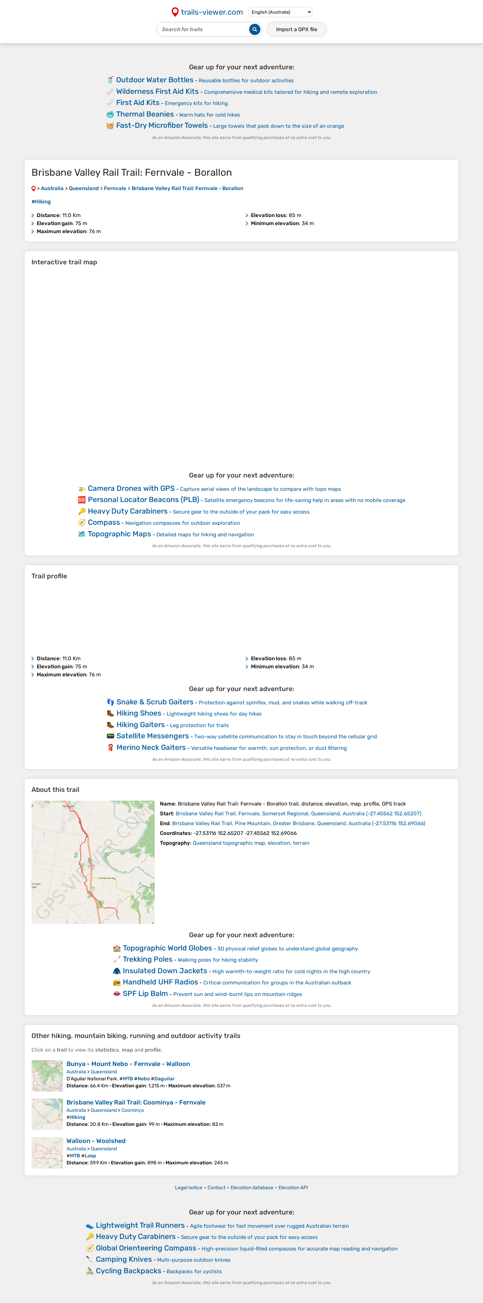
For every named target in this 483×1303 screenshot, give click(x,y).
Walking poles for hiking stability (218, 960)
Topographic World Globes (167, 947)
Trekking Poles (148, 959)
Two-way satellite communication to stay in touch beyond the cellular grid (285, 736)
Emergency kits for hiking (196, 103)
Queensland (104, 1072)
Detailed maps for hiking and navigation (205, 534)
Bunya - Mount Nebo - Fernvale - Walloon (128, 1064)
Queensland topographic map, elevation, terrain (251, 843)
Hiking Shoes (139, 713)
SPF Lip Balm (145, 993)
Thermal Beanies (145, 114)
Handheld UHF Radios (160, 981)
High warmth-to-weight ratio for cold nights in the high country (291, 971)
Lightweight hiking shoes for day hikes (214, 714)
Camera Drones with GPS (131, 488)
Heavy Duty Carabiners (128, 511)
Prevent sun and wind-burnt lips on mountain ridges (237, 994)
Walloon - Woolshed (96, 1141)
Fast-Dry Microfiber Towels (162, 125)
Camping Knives (124, 1259)
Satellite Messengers (153, 735)
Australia (76, 1072)
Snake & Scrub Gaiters (155, 701)
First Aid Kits (138, 102)
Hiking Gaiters (141, 724)
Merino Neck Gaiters (151, 747)
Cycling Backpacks (128, 1270)
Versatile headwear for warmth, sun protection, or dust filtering (269, 748)
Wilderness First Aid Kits (157, 91)
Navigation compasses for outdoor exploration (182, 523)
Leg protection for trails (199, 725)
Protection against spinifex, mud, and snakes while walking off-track (283, 702)
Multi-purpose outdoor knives (194, 1260)
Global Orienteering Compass (146, 1247)
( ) (298, 813)
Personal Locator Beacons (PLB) (143, 499)
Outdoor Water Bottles (155, 79)
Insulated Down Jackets (165, 970)
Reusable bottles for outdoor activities (246, 80)
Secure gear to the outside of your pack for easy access (241, 512)
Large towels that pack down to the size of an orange (278, 126)
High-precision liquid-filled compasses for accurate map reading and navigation (300, 1249)
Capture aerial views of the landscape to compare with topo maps (260, 489)
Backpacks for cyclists (194, 1271)
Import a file (296, 29)
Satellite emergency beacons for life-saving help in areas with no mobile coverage (304, 500)
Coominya (132, 1110)
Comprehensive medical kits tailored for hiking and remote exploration (290, 92)
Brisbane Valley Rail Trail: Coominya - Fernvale (135, 1102)
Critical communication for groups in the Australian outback (277, 983)
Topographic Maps (119, 533)
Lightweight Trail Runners (140, 1225)
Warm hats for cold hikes (209, 115)
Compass (104, 522)
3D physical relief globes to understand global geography (287, 949)
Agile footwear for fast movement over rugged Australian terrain (269, 1226)
